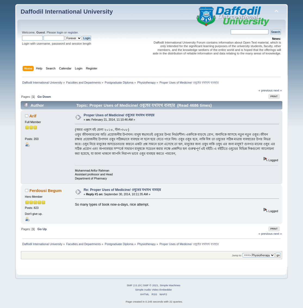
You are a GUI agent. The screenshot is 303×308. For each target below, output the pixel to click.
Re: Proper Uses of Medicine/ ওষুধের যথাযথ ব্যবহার (122, 190)
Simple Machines (170, 285)
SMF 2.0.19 (134, 285)
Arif (32, 116)
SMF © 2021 (150, 285)
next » (278, 90)
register (73, 32)
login (60, 32)
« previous (266, 90)
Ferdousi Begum (45, 190)
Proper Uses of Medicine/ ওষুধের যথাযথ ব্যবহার (119, 115)
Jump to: (237, 255)
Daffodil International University (67, 11)
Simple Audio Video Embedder (153, 289)
